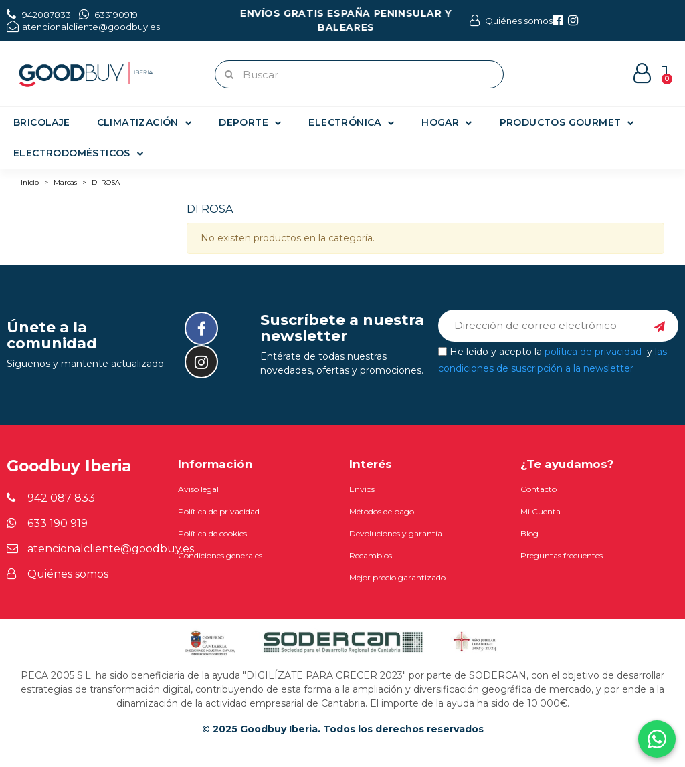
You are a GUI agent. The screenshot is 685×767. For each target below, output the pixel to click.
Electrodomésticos (78, 153)
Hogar (446, 122)
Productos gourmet (567, 122)
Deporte (250, 122)
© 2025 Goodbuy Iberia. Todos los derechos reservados (343, 729)
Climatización (145, 122)
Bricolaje (41, 122)
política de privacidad (593, 351)
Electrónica (351, 122)
